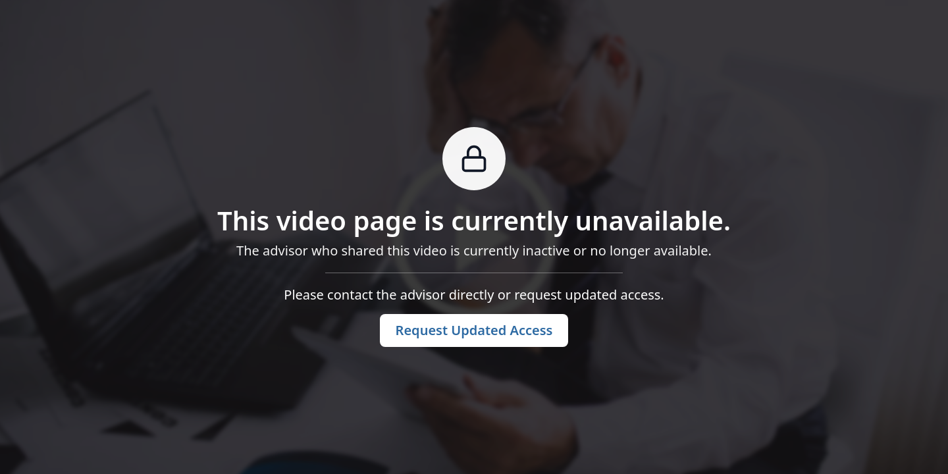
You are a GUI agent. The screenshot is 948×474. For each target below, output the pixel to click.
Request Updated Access (474, 330)
